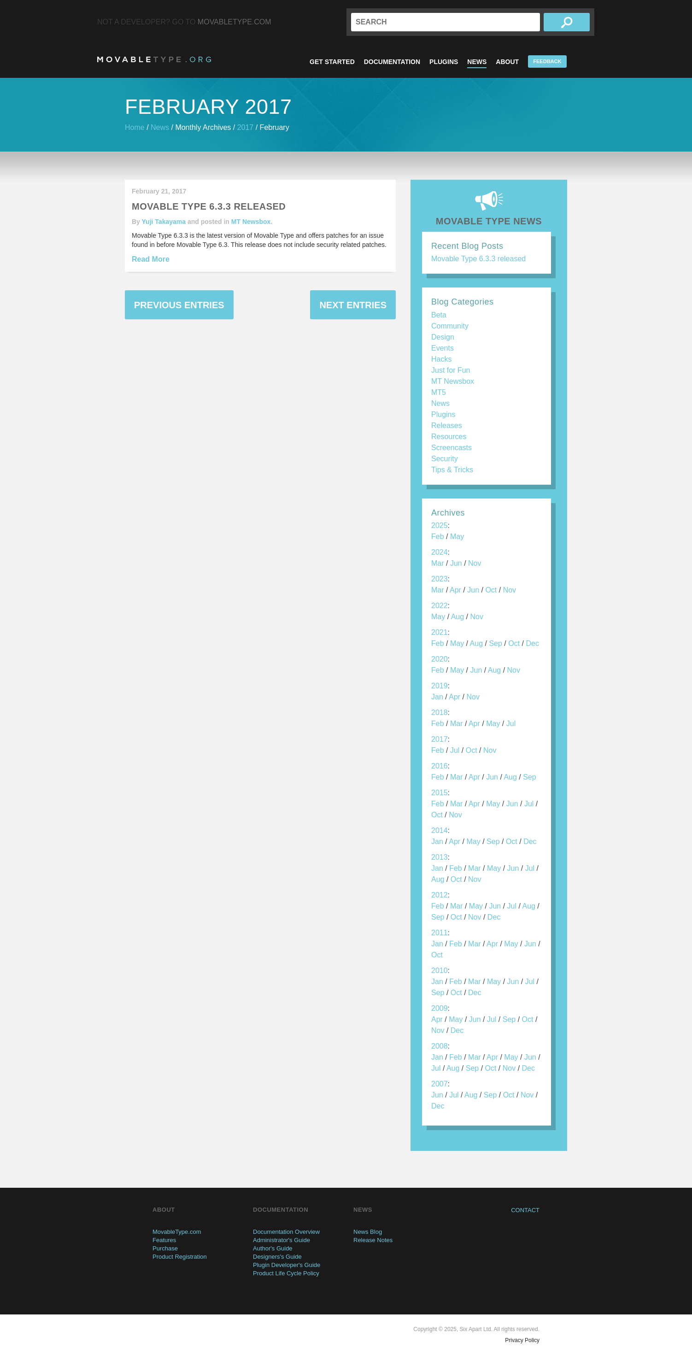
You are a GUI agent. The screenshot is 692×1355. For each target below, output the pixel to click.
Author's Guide (273, 1248)
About (507, 61)
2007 (439, 1084)
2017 (245, 127)
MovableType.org (154, 59)
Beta (438, 315)
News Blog (367, 1231)
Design (442, 337)
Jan (437, 697)
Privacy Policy (522, 1340)
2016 (439, 766)
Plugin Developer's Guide (286, 1264)
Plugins (443, 61)
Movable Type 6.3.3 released (478, 259)
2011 (439, 933)
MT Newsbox (251, 221)
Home (135, 127)
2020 (439, 659)
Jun (456, 563)
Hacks (441, 359)
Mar (437, 563)
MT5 (438, 392)
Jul (511, 723)
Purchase (165, 1248)
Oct (491, 590)
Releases (446, 425)
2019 (439, 686)
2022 (439, 606)
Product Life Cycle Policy (286, 1273)
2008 (439, 1046)
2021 (439, 632)
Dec (532, 643)
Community (450, 326)
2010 (439, 970)
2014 (439, 830)
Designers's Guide (277, 1256)
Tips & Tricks (452, 470)
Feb (437, 536)
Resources (448, 436)
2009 (439, 1008)
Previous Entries (179, 305)
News (477, 61)
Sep (495, 643)
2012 (439, 895)
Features (164, 1240)
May (457, 536)
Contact (525, 1210)
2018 (439, 712)
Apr (455, 590)
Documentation (392, 61)
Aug (457, 617)
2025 (439, 525)
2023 (439, 579)
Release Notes (373, 1240)
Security (444, 459)
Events (442, 348)
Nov (474, 563)
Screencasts (451, 448)
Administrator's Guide (281, 1240)
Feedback (547, 61)
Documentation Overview (286, 1231)
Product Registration (179, 1256)
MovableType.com (234, 22)
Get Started (332, 61)
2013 (439, 857)
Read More (151, 259)
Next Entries (353, 305)
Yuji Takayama (164, 221)
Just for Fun (450, 370)
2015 (439, 793)
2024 (439, 552)
